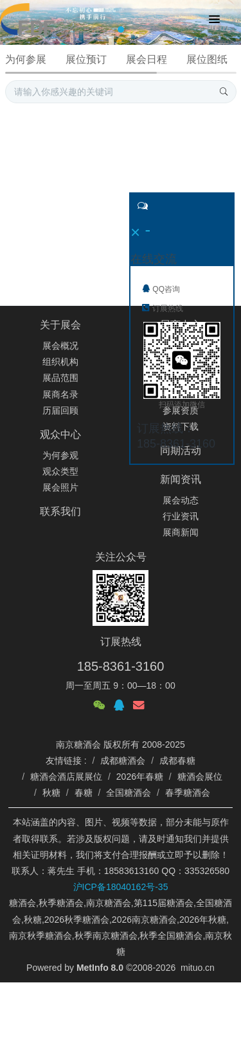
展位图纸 (207, 59)
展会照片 (60, 487)
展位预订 (86, 59)
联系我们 (60, 511)
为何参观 (60, 455)
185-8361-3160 (121, 666)
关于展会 (60, 324)
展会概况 (60, 346)
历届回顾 (60, 410)
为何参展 (25, 59)
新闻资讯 (180, 479)
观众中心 (60, 434)
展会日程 (146, 59)
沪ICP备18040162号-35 (120, 887)
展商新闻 (181, 532)
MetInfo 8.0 (99, 968)
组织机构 (60, 362)
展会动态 (181, 500)
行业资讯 (181, 516)
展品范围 (60, 378)
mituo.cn (198, 968)
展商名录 (60, 394)
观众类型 (60, 471)
